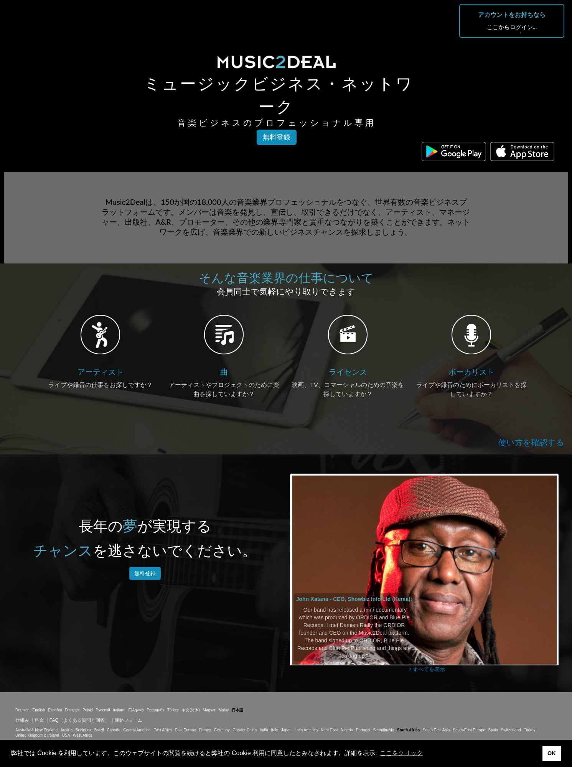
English (38, 710)
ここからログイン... (512, 26)
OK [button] (551, 753)
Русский (103, 710)
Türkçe (173, 710)
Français (72, 710)
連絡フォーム (128, 720)
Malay (224, 710)
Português (155, 710)
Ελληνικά (136, 710)
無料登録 (276, 137)
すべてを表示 (427, 669)
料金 (39, 720)
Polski (87, 710)
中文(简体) (191, 710)
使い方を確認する (531, 442)
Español (55, 710)
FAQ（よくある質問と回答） (79, 720)
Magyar (209, 710)
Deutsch (22, 710)
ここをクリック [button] (401, 753)
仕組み (22, 720)
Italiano (119, 710)
